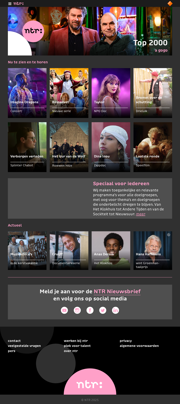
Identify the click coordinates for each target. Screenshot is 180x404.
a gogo (161, 50)
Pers (11, 351)
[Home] (18, 4)
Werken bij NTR (76, 341)
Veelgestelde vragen (24, 346)
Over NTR (71, 351)
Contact (14, 341)
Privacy (126, 341)
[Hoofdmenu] (9, 3)
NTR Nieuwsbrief (117, 291)
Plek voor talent (77, 346)
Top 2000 (150, 42)
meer (140, 214)
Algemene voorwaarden (139, 346)
